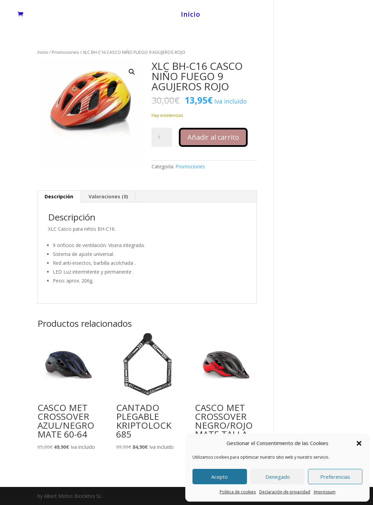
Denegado (277, 476)
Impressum (325, 492)
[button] (359, 443)
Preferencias (335, 476)
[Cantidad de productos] (162, 137)
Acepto (219, 476)
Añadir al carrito (213, 137)
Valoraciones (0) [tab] (108, 196)
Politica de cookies (238, 492)
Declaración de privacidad (284, 492)
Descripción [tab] (59, 196)
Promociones (65, 52)
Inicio (190, 15)
